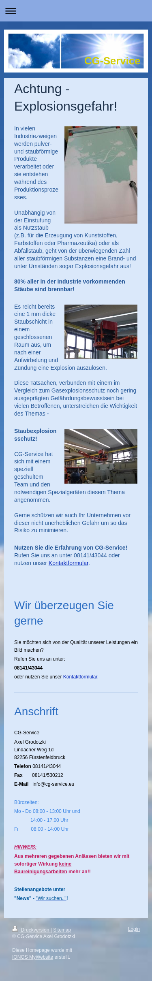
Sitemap (62, 930)
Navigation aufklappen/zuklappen (76, 10)
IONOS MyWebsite (32, 957)
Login (134, 929)
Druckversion (31, 930)
